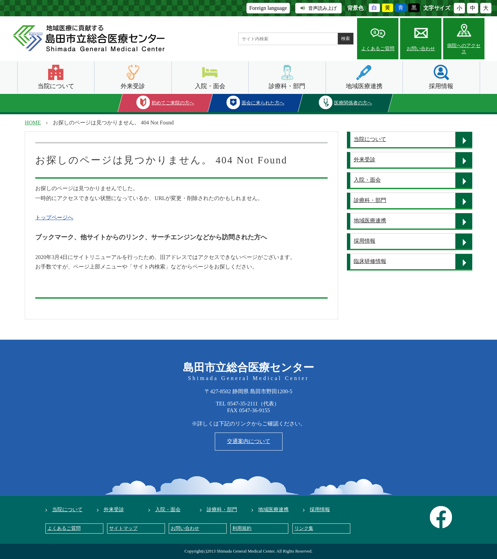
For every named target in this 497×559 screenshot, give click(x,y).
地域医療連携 (364, 86)
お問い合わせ (421, 48)
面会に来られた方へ (263, 102)
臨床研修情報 (370, 261)
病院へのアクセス (463, 48)
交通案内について (248, 441)
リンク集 (303, 528)
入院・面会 (210, 86)
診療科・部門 (287, 86)
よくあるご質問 (377, 48)
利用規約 (241, 528)
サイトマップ (123, 528)
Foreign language (268, 8)
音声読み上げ (319, 8)
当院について (56, 86)
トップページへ (54, 217)
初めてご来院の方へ (172, 102)
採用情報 (441, 86)
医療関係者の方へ (353, 102)
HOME (33, 122)
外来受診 (133, 86)
